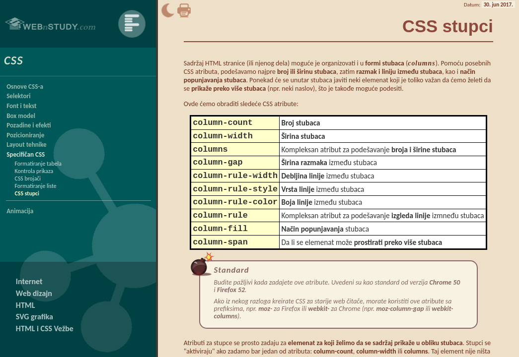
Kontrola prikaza (34, 171)
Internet (29, 281)
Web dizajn (34, 293)
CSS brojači (28, 178)
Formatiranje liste (36, 185)
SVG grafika (34, 316)
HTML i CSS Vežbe (45, 328)
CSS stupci (27, 193)
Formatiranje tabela (38, 163)
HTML (25, 305)
